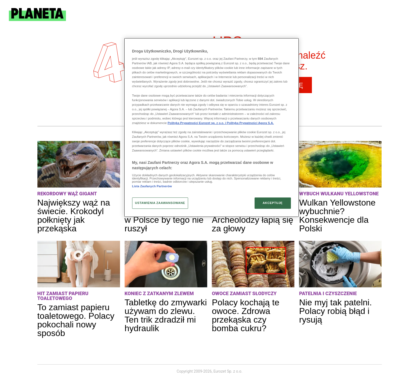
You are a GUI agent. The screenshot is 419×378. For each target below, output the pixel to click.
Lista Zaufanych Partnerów (152, 186)
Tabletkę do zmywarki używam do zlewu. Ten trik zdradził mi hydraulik (166, 315)
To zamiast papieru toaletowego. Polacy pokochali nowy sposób (75, 320)
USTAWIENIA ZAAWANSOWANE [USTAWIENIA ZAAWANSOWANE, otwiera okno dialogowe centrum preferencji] (160, 202)
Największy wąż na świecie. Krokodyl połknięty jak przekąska (73, 215)
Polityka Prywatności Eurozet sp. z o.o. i (197, 123)
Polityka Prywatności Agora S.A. (250, 123)
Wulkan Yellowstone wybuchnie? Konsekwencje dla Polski (337, 215)
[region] (211, 127)
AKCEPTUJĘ (273, 202)
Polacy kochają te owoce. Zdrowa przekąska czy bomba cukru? (245, 315)
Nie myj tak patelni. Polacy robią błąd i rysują (335, 311)
